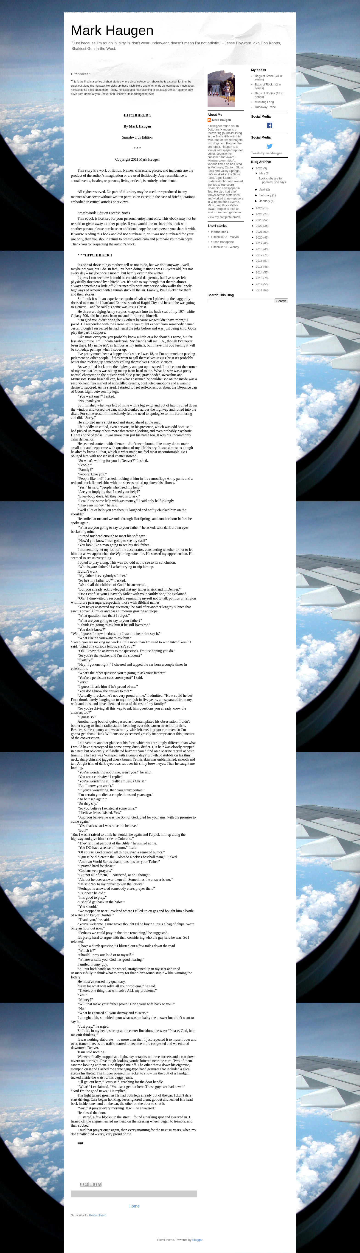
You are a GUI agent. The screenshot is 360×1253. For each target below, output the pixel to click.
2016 (259, 260)
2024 (259, 214)
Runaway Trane (265, 107)
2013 (259, 278)
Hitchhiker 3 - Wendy (225, 247)
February (265, 195)
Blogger (197, 1240)
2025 (259, 208)
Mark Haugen (112, 30)
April (262, 189)
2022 (259, 225)
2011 (259, 290)
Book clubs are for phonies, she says (272, 180)
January (265, 201)
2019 (259, 243)
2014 (259, 272)
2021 (259, 231)
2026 (259, 168)
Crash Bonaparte (222, 242)
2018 (259, 249)
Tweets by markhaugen (266, 153)
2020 (259, 237)
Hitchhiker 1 (219, 231)
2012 (259, 284)
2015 (259, 266)
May (262, 173)
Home (134, 1206)
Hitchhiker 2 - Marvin (225, 237)
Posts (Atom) (98, 1215)
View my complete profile (224, 217)
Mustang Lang (264, 102)
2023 (259, 220)
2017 (259, 255)
